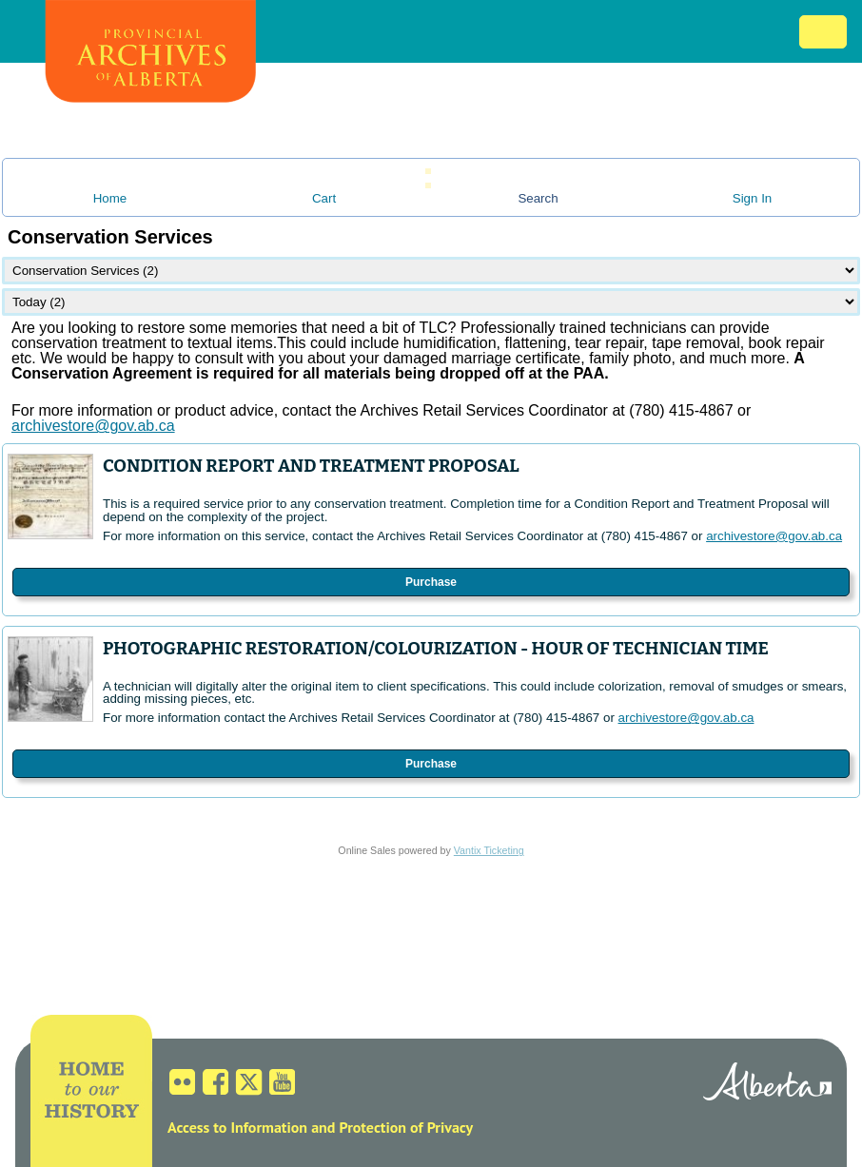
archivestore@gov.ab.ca (774, 536)
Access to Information (237, 1127)
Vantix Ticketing (489, 850)
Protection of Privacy (406, 1127)
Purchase (431, 582)
